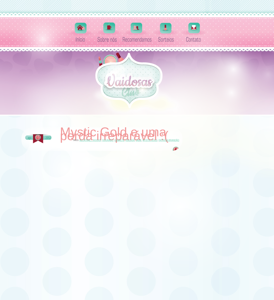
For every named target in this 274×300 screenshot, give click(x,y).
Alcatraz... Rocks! (90, 140)
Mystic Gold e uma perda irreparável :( (114, 134)
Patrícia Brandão (169, 140)
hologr (130, 140)
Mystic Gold (150, 140)
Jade (138, 140)
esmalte (119, 140)
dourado (107, 140)
